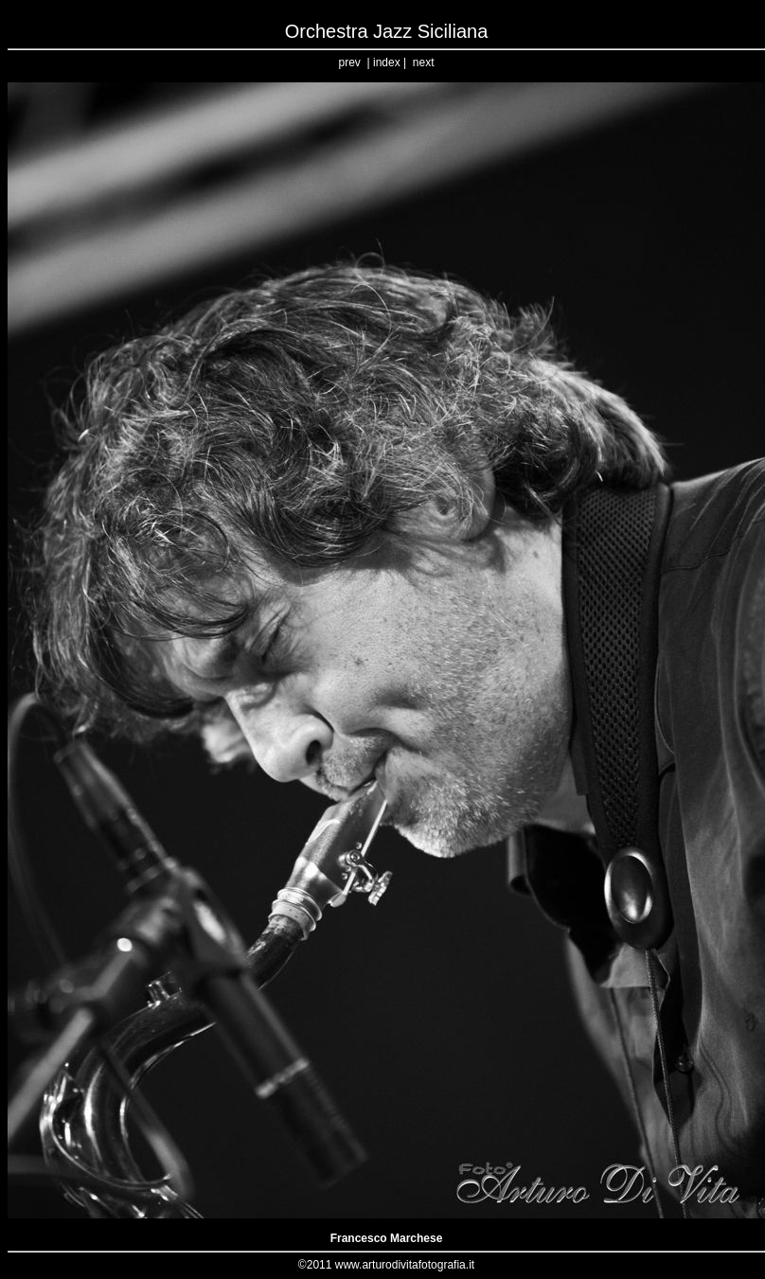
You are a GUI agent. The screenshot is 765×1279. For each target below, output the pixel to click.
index (386, 62)
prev (350, 62)
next (424, 62)
